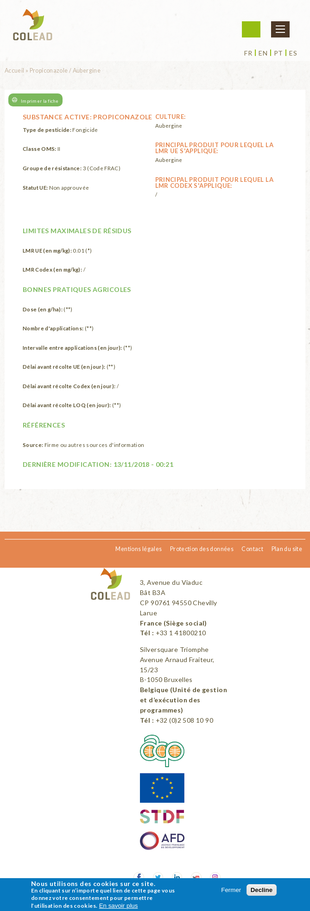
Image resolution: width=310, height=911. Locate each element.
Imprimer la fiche (40, 100)
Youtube (196, 877)
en (263, 53)
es (293, 53)
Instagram (215, 877)
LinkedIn (177, 877)
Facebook (138, 877)
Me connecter (251, 29)
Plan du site (287, 548)
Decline (261, 889)
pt (278, 53)
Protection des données (202, 548)
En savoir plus (118, 905)
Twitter (158, 877)
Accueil (15, 70)
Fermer (231, 889)
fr (248, 53)
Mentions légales (138, 548)
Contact (252, 548)
